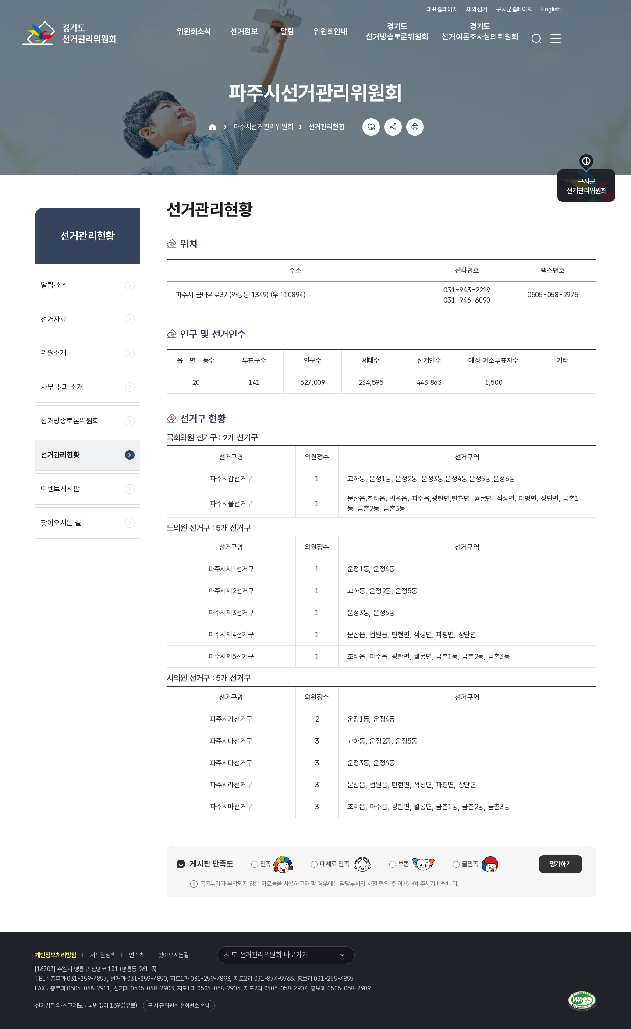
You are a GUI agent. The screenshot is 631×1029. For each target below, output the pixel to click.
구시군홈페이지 (514, 9)
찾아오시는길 (173, 955)
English (551, 9)
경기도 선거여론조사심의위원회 (480, 31)
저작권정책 (103, 955)
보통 (403, 864)
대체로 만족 (334, 864)
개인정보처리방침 (55, 955)
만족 (265, 864)
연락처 (136, 955)
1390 (117, 1005)
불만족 (470, 864)
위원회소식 (194, 31)
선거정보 (244, 31)
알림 (287, 31)
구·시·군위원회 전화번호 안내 (179, 1005)
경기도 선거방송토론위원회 (397, 31)
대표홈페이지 (441, 9)
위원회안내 (330, 31)
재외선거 (476, 9)
